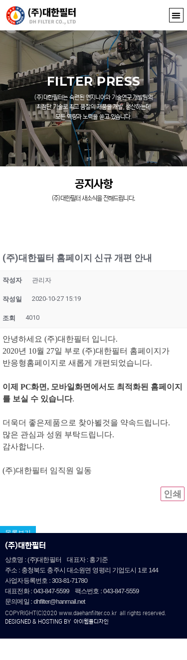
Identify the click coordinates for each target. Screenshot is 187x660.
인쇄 (173, 507)
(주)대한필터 (25, 545)
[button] (176, 15)
